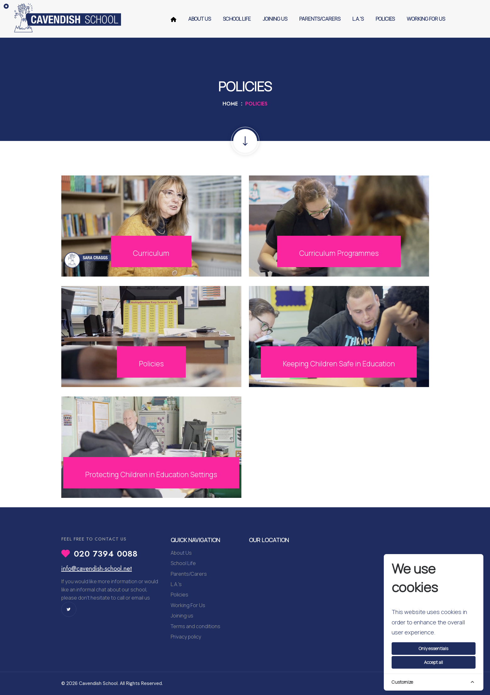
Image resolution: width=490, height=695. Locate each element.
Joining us (275, 18)
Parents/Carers (319, 18)
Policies (385, 18)
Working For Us (426, 18)
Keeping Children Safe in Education (339, 363)
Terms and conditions (195, 626)
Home (230, 103)
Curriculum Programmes (338, 253)
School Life (237, 18)
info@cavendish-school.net (96, 568)
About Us (199, 18)
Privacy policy (186, 636)
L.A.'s (358, 18)
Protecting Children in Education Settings (151, 469)
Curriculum (151, 253)
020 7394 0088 (106, 553)
